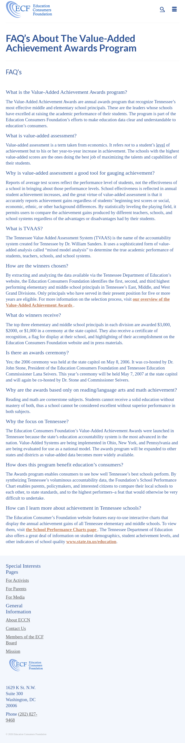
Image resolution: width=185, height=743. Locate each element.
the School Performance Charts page (61, 529)
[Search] (162, 9)
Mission (13, 651)
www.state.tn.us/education (91, 541)
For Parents (16, 588)
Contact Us (16, 628)
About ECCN (18, 619)
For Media (15, 597)
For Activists (17, 580)
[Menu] (174, 9)
